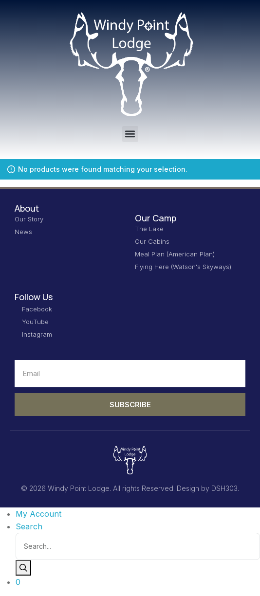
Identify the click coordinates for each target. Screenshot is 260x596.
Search (29, 526)
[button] (130, 134)
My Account (38, 514)
